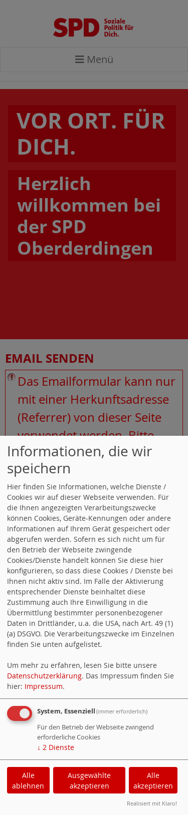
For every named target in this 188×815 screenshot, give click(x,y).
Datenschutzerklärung (44, 675)
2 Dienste (55, 747)
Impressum (44, 686)
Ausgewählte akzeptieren (89, 780)
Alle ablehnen (28, 780)
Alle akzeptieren (153, 780)
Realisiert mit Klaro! (152, 803)
